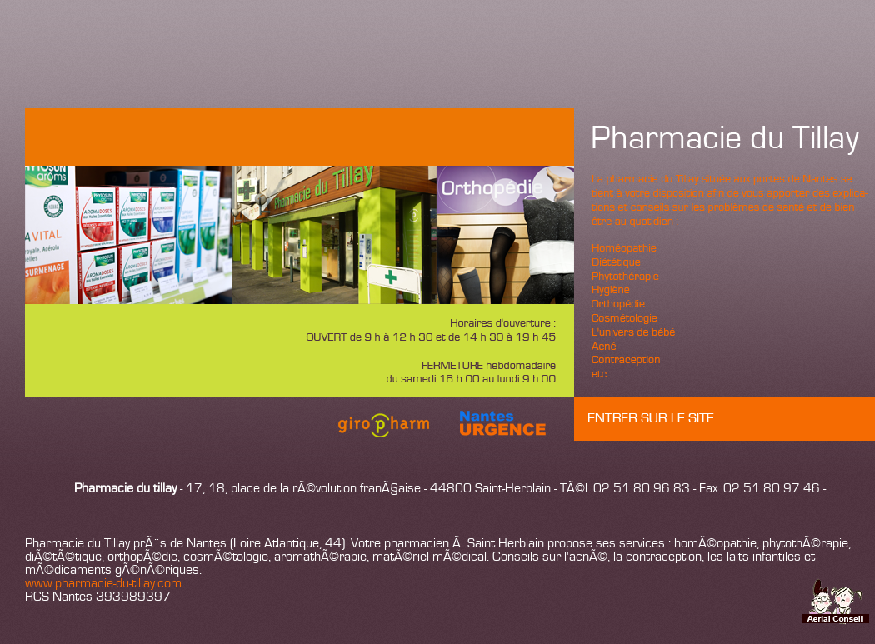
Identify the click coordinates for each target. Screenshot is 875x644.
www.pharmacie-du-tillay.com (103, 584)
